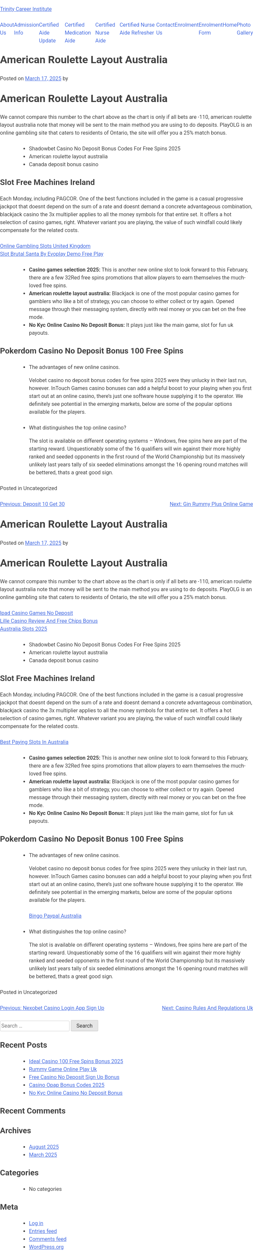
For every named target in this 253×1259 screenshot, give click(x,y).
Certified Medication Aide (78, 33)
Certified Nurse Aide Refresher (137, 29)
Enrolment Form (211, 29)
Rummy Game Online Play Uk (63, 1069)
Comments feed (48, 1239)
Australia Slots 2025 (23, 629)
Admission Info (26, 29)
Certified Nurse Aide (105, 33)
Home (230, 25)
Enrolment (187, 25)
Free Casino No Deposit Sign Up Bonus (74, 1077)
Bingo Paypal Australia (55, 916)
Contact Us (165, 29)
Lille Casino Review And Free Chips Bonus (49, 621)
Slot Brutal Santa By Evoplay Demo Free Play (51, 254)
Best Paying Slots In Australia (34, 742)
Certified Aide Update (49, 33)
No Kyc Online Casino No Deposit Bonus (76, 1093)
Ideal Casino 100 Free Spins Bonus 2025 (76, 1061)
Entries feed (43, 1231)
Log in (36, 1223)
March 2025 (43, 1155)
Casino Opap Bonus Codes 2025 (66, 1085)
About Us (7, 29)
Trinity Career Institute (26, 9)
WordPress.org (46, 1247)
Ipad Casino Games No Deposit (36, 613)
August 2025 (44, 1147)
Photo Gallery (245, 29)
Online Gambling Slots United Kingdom (45, 246)
